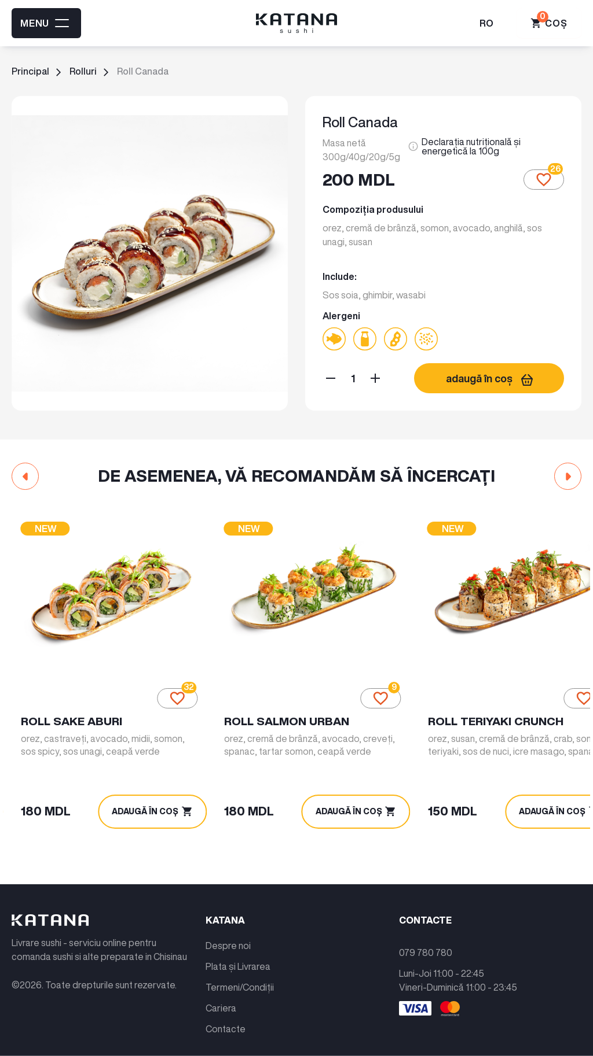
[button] (25, 476)
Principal (30, 71)
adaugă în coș (489, 378)
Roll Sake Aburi (73, 711)
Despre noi (228, 936)
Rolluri (83, 71)
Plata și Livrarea (238, 957)
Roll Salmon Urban (278, 711)
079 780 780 (425, 943)
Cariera (221, 999)
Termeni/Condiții (240, 978)
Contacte (226, 1020)
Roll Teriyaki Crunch (475, 711)
